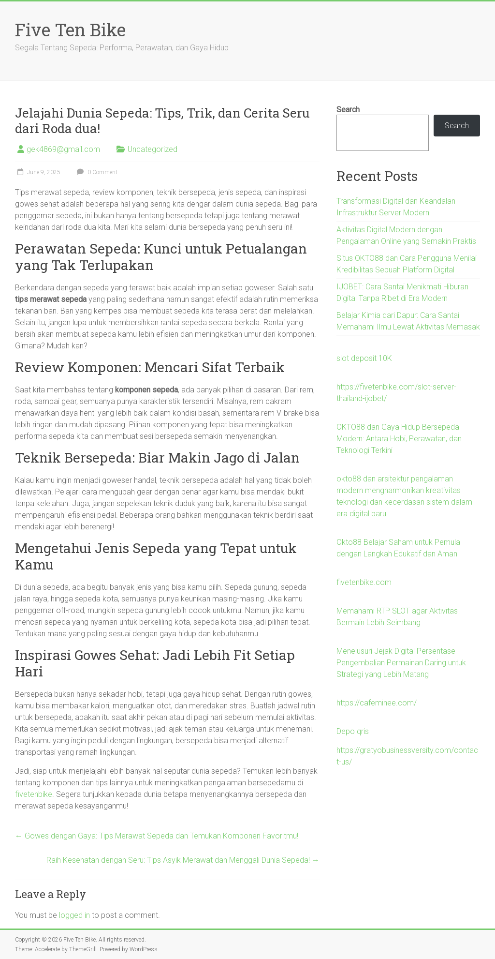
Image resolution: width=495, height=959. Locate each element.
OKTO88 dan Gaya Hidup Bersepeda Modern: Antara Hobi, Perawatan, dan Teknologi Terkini (399, 438)
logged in (74, 915)
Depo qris (352, 731)
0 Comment (95, 172)
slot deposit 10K (364, 358)
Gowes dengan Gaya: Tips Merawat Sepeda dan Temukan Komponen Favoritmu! (156, 835)
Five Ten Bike (70, 29)
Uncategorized (152, 149)
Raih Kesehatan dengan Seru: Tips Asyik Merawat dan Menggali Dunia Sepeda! (183, 860)
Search (348, 109)
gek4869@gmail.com (63, 149)
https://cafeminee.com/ (376, 702)
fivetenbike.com (364, 582)
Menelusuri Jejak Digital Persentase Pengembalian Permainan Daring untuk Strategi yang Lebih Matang (401, 662)
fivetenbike (33, 794)
